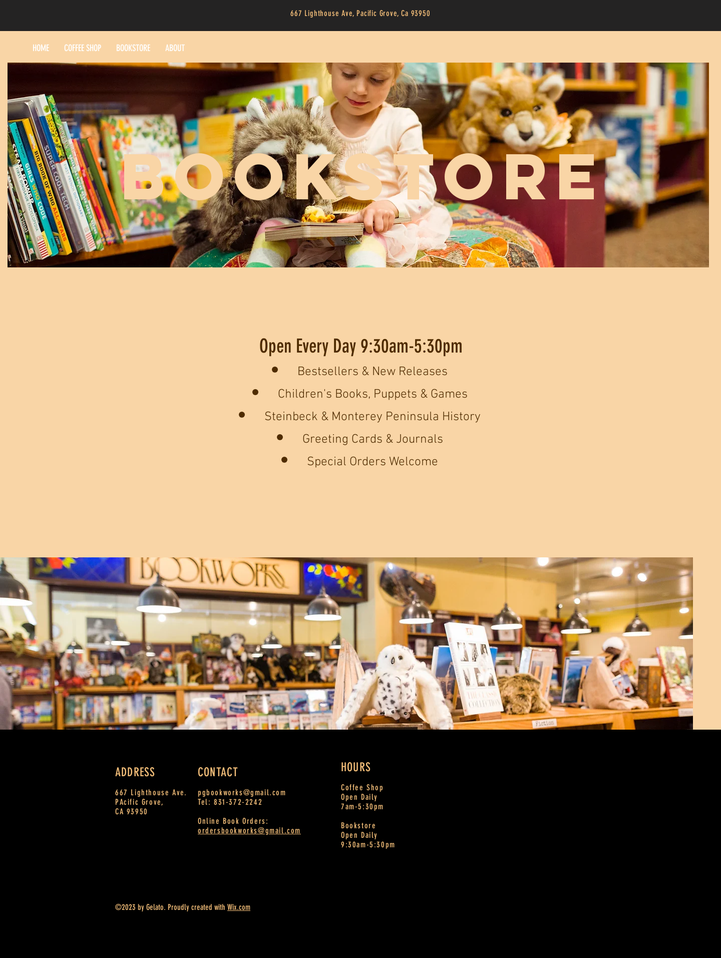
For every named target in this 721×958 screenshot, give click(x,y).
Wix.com (238, 907)
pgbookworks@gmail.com (242, 792)
